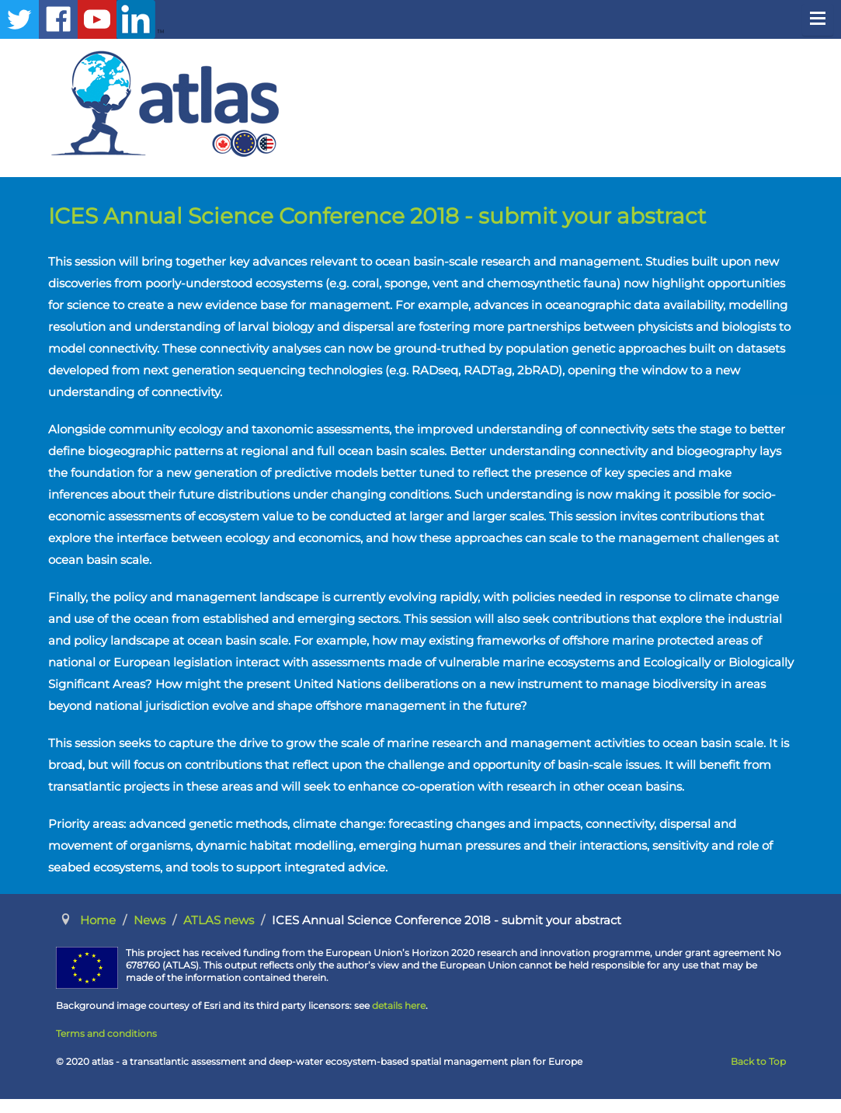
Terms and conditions (106, 1033)
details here (399, 1005)
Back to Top (758, 1061)
